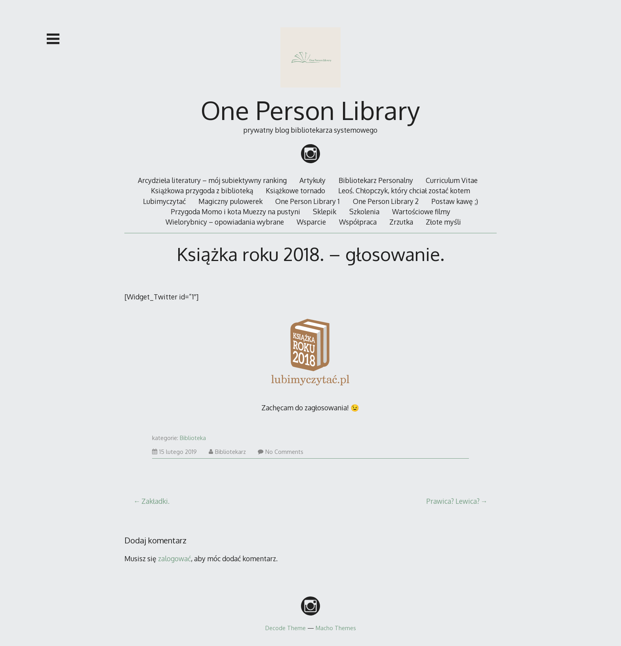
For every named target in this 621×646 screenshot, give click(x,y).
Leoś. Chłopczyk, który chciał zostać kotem (404, 190)
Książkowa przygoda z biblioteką (202, 190)
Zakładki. (155, 501)
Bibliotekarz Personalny (376, 180)
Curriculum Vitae (452, 180)
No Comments (280, 451)
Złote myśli (443, 221)
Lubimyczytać (164, 201)
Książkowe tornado (295, 190)
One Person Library (310, 110)
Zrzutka (401, 221)
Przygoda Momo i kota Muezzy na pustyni (235, 211)
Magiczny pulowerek (230, 201)
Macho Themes (336, 627)
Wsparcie (311, 221)
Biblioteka (193, 437)
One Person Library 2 (386, 201)
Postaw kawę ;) (454, 201)
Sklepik (324, 211)
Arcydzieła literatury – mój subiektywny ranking (212, 180)
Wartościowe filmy (421, 211)
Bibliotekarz (227, 451)
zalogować (174, 558)
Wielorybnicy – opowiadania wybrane (225, 221)
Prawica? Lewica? (453, 501)
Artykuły (312, 180)
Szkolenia (364, 211)
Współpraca (358, 221)
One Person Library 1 (307, 201)
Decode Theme (285, 627)
